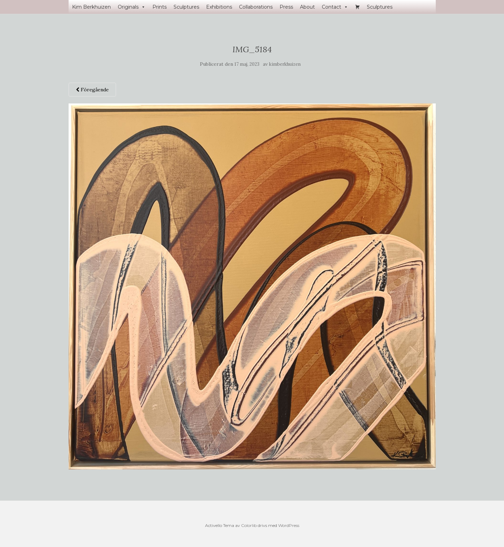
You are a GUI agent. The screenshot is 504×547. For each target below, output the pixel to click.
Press (286, 7)
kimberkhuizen (285, 64)
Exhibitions (219, 7)
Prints (159, 7)
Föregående (92, 89)
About (307, 7)
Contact (335, 7)
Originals (131, 7)
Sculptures (186, 7)
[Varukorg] (357, 7)
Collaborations (256, 7)
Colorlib (249, 525)
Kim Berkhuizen (91, 7)
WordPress (288, 525)
